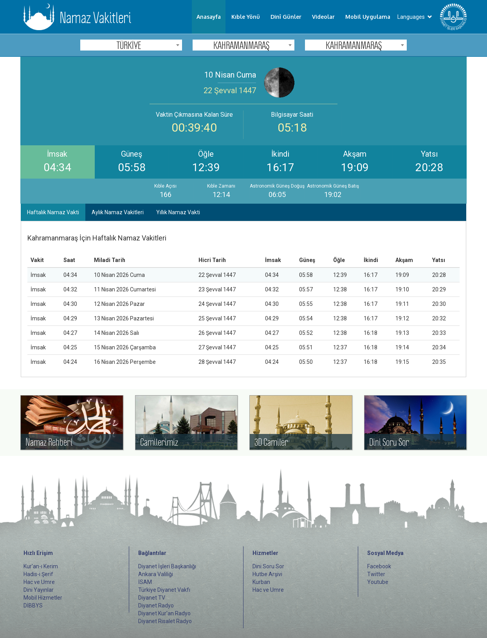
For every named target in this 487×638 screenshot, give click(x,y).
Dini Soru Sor (268, 566)
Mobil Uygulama (367, 16)
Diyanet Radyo (156, 605)
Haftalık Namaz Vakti (53, 212)
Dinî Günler (286, 16)
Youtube (377, 582)
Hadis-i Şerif (38, 574)
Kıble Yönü (245, 16)
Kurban (261, 582)
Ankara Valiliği (155, 574)
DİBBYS (33, 605)
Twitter (376, 574)
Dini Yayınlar (38, 590)
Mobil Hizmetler (42, 598)
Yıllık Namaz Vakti (178, 212)
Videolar (323, 16)
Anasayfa (209, 16)
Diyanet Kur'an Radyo (164, 613)
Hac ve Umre (39, 582)
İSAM (145, 582)
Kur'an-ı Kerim (40, 566)
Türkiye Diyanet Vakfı (164, 590)
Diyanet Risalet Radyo (165, 621)
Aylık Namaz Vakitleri (118, 212)
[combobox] (131, 45)
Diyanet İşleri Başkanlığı (167, 566)
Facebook (379, 566)
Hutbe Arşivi (267, 574)
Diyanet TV (151, 598)
